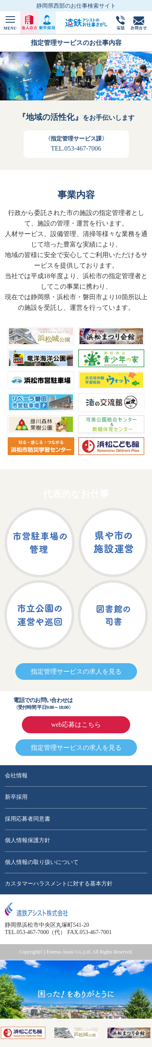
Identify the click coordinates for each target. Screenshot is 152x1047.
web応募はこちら (76, 724)
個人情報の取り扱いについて (42, 862)
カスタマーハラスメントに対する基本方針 (59, 884)
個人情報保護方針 (27, 840)
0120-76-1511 (106, 703)
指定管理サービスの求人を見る (76, 671)
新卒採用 (16, 797)
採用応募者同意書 (27, 819)
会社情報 (16, 775)
